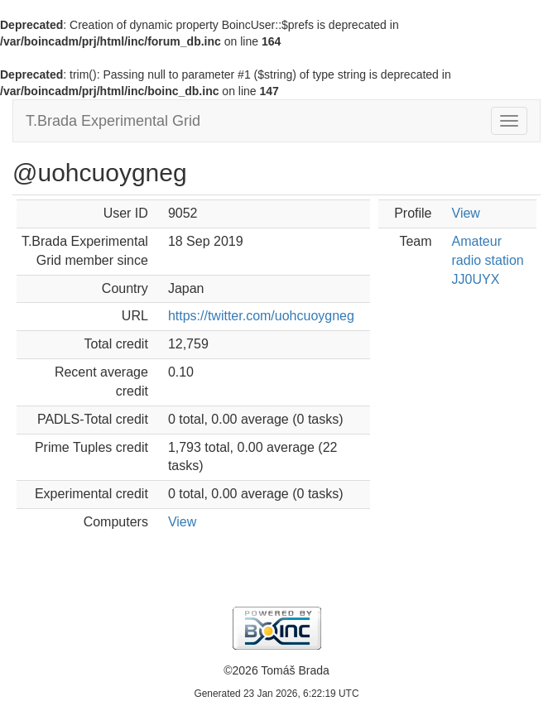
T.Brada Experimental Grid (113, 121)
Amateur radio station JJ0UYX (488, 260)
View (182, 522)
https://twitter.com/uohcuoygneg (261, 316)
